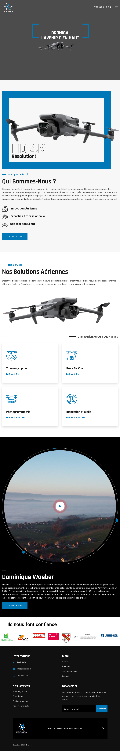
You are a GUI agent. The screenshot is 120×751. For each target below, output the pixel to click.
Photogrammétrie (20, 701)
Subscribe (101, 708)
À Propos (66, 666)
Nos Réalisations (69, 671)
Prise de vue (18, 696)
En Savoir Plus (15, 237)
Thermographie (20, 691)
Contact (65, 676)
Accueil (65, 661)
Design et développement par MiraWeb (64, 728)
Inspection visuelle (21, 706)
